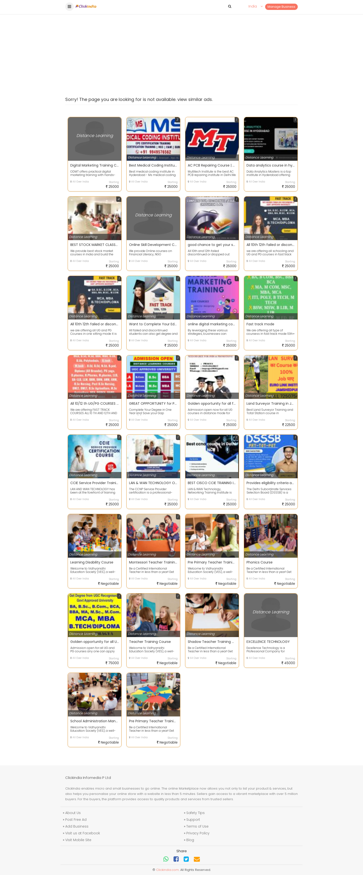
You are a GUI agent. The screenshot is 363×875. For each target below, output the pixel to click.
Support (193, 819)
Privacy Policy (198, 833)
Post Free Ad (76, 819)
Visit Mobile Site (78, 839)
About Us (73, 812)
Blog (190, 839)
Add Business (76, 826)
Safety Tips (195, 812)
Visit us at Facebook (82, 833)
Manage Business (281, 6)
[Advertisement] (181, 43)
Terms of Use (197, 826)
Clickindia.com (167, 869)
